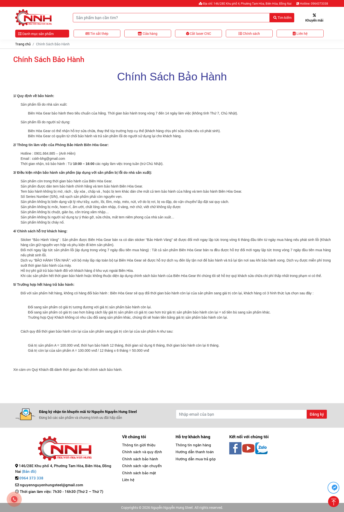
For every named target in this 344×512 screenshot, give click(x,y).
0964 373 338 (31, 477)
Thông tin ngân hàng (193, 444)
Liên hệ (128, 479)
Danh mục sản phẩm (36, 33)
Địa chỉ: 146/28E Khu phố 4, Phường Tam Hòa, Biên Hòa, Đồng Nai (245, 3)
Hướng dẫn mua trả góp (196, 458)
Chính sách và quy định (142, 451)
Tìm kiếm (282, 17)
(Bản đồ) (29, 471)
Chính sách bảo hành (140, 458)
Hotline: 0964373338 (312, 3)
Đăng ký (317, 414)
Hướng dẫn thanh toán (195, 451)
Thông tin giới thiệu (138, 444)
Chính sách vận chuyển (142, 465)
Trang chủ (23, 44)
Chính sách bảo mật (139, 472)
